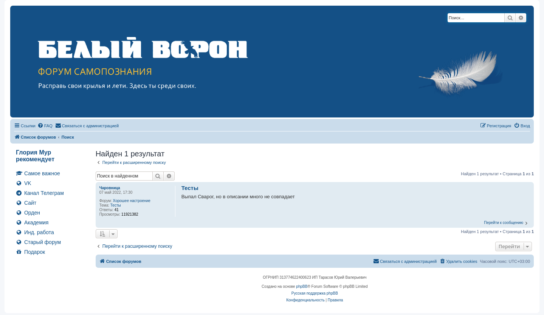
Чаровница (109, 188)
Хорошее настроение (131, 201)
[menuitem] (45, 125)
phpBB (301, 286)
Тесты (115, 205)
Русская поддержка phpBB (314, 293)
